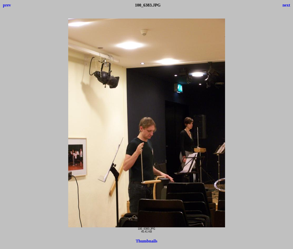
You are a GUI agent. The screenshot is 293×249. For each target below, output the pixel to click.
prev (7, 5)
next (286, 5)
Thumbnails (146, 241)
